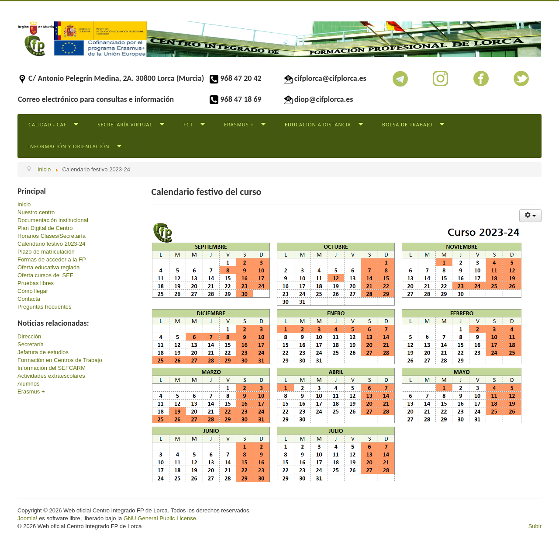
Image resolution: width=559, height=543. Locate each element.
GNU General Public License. (161, 518)
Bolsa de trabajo (407, 124)
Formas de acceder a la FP (51, 259)
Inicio (24, 204)
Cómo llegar (32, 291)
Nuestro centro (36, 212)
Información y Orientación (69, 146)
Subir (535, 526)
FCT (188, 124)
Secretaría (30, 344)
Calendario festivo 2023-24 (51, 243)
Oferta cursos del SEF (45, 275)
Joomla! (27, 518)
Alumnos (28, 383)
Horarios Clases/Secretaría (51, 236)
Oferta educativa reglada (48, 267)
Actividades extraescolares (51, 375)
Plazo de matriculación (46, 251)
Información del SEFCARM (51, 368)
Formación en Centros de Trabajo (59, 360)
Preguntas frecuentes (44, 306)
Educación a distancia (318, 124)
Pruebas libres (35, 283)
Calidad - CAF (47, 124)
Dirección (29, 336)
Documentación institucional (52, 220)
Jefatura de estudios (43, 352)
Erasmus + (239, 124)
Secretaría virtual (124, 124)
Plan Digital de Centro (44, 228)
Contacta (28, 299)
